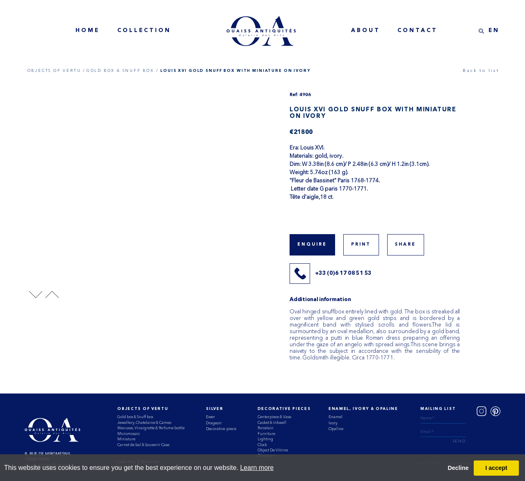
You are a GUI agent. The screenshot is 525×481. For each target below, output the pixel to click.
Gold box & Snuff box (135, 416)
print (361, 244)
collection (144, 30)
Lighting (265, 439)
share (405, 244)
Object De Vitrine (273, 450)
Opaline (336, 428)
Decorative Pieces (284, 409)
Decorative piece (221, 428)
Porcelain (266, 428)
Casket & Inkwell (272, 422)
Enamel (335, 416)
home (87, 30)
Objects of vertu (142, 409)
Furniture (266, 433)
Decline (457, 468)
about (365, 30)
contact (417, 30)
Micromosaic (128, 433)
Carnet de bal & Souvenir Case (143, 444)
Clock (262, 444)
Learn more (257, 467)
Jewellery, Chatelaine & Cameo (144, 422)
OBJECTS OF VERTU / (56, 70)
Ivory (333, 423)
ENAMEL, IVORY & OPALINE (363, 409)
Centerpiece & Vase (274, 416)
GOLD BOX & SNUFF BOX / (123, 70)
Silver (214, 409)
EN (494, 30)
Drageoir (214, 423)
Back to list (481, 70)
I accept (496, 468)
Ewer (210, 416)
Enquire (312, 244)
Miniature (126, 439)
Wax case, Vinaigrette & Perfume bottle (151, 428)
